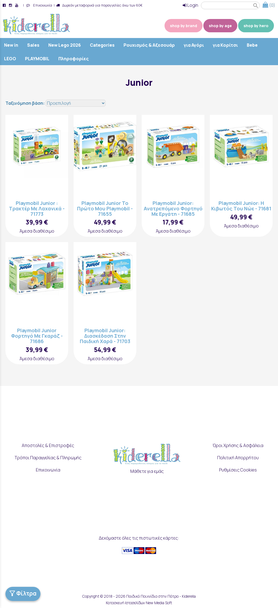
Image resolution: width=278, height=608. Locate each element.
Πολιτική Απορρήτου (238, 458)
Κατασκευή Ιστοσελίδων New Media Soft (139, 602)
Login (190, 5)
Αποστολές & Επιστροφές (48, 446)
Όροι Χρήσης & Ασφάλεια (238, 446)
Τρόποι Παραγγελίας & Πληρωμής (48, 458)
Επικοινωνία (41, 5)
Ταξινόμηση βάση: (25, 103)
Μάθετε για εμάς (147, 471)
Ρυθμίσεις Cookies (238, 470)
